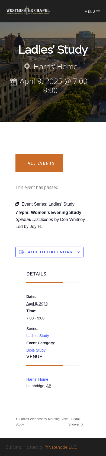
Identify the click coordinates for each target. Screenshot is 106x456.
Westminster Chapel (32, 13)
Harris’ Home (37, 379)
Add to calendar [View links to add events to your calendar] (50, 252)
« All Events (39, 163)
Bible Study (36, 350)
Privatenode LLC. (60, 447)
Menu (93, 12)
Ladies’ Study (37, 336)
